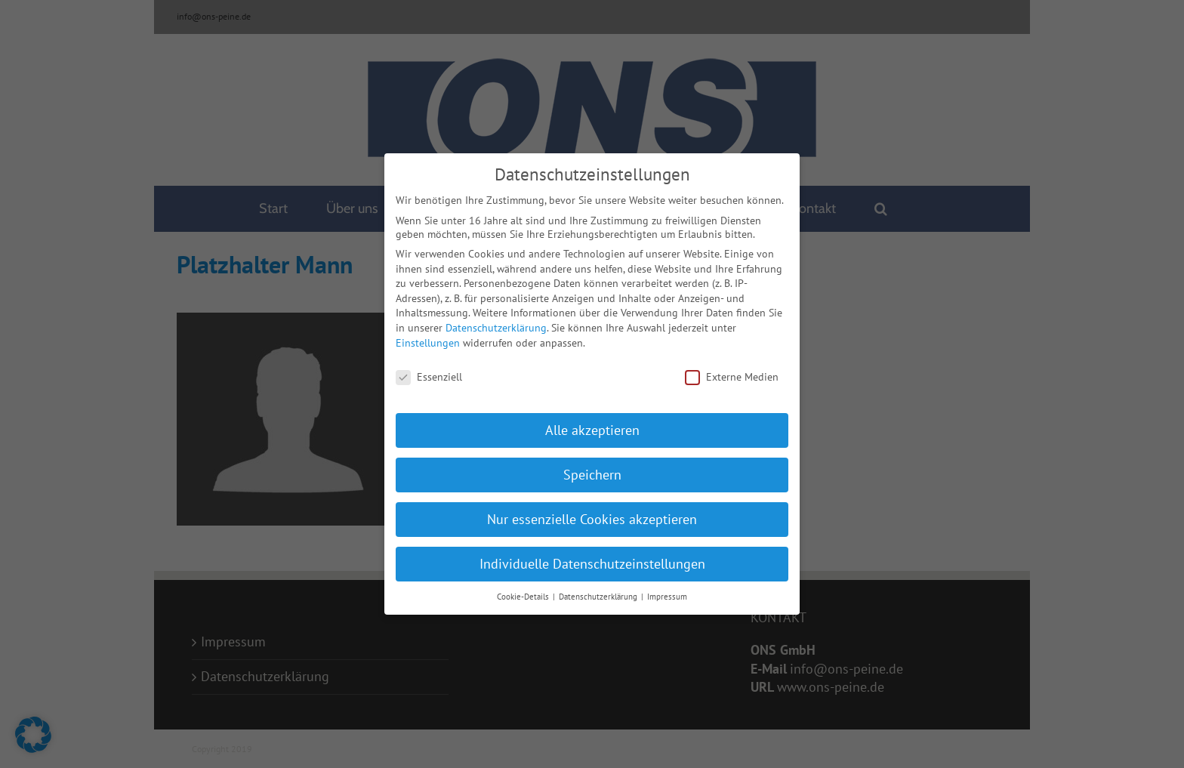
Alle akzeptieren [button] (592, 425)
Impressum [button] (667, 591)
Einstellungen (428, 337)
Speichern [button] (592, 470)
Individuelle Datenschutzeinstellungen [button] (592, 559)
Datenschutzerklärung (496, 323)
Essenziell (429, 372)
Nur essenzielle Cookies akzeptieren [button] (592, 514)
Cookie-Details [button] (524, 591)
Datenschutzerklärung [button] (599, 591)
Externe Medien (732, 372)
